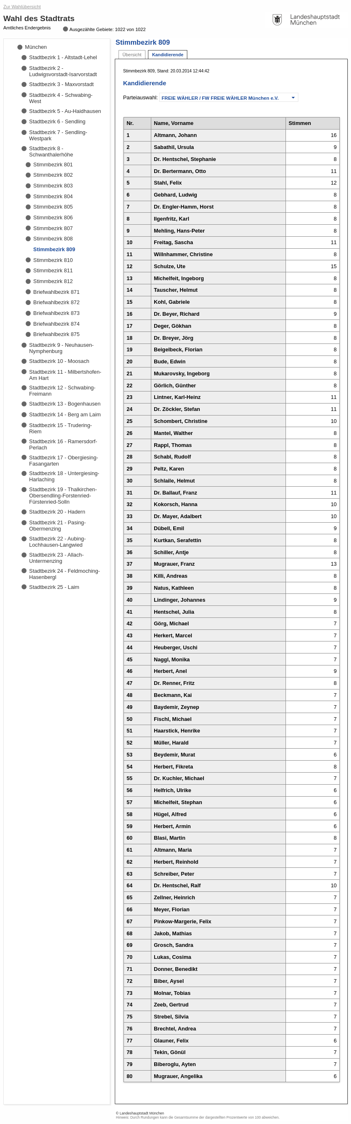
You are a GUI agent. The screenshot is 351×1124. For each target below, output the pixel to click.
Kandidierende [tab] (168, 54)
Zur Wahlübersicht (22, 6)
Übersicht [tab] (131, 54)
